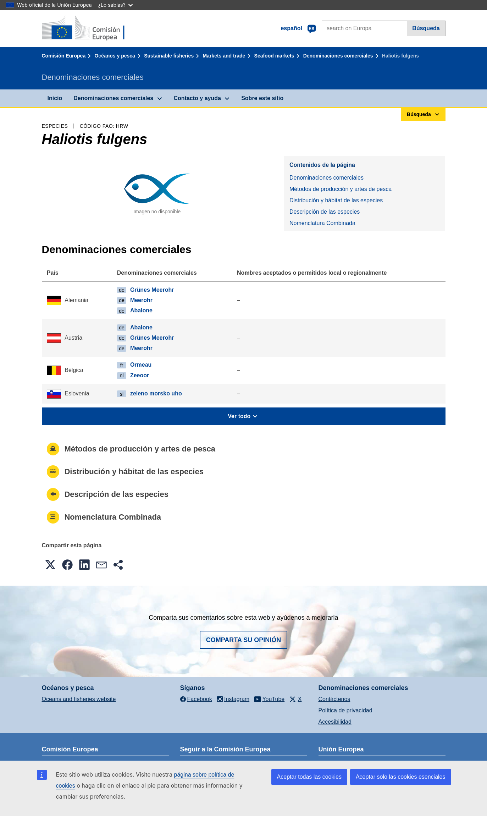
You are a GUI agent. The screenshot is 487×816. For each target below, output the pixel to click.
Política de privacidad (345, 710)
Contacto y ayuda (197, 98)
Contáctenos (334, 699)
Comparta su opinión (243, 640)
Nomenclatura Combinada (322, 223)
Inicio (55, 98)
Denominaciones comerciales (338, 56)
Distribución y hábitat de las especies (336, 200)
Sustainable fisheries (169, 56)
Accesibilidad (335, 722)
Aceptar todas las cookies (309, 777)
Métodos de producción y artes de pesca (340, 189)
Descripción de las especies (324, 212)
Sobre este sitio (262, 98)
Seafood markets (274, 56)
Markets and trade (224, 56)
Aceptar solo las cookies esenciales (401, 777)
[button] (50, 565)
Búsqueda (425, 28)
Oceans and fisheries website (79, 699)
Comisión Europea (64, 56)
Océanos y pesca (114, 56)
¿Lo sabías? (115, 5)
